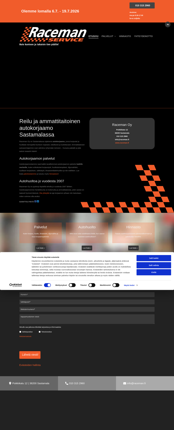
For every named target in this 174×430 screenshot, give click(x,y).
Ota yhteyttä (44, 193)
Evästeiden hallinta (30, 353)
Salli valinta (154, 405)
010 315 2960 (77, 372)
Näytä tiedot (129, 425)
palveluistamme (30, 174)
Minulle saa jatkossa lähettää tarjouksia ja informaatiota (40, 327)
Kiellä (153, 412)
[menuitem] (93, 36)
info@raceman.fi (136, 372)
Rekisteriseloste (25, 336)
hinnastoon (53, 174)
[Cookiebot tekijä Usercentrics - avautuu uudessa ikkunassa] (15, 425)
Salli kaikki (154, 398)
